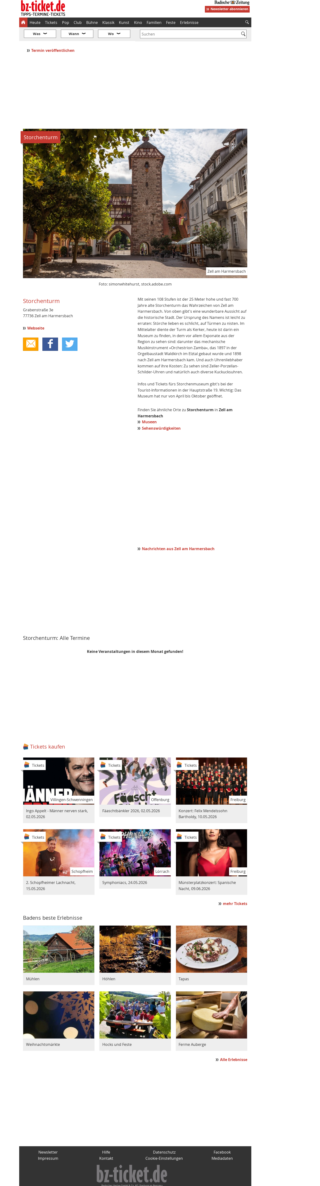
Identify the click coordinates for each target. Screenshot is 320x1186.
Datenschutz (164, 1138)
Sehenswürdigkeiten (161, 414)
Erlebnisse (189, 22)
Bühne (92, 22)
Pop (65, 22)
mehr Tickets (235, 889)
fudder (134, 1180)
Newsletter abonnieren (229, 9)
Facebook (222, 1138)
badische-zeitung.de (80, 1180)
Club (78, 22)
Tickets (51, 22)
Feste (171, 22)
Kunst (124, 22)
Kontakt (106, 1144)
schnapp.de (112, 1180)
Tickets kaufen (47, 732)
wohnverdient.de (159, 1180)
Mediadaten (222, 1144)
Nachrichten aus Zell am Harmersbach (178, 534)
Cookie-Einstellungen (164, 1144)
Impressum (48, 1144)
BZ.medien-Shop (193, 1180)
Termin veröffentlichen (53, 36)
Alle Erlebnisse (233, 1045)
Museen (149, 407)
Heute (35, 22)
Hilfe (106, 1138)
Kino (138, 22)
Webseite (35, 314)
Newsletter (48, 1138)
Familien (154, 22)
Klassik (108, 22)
